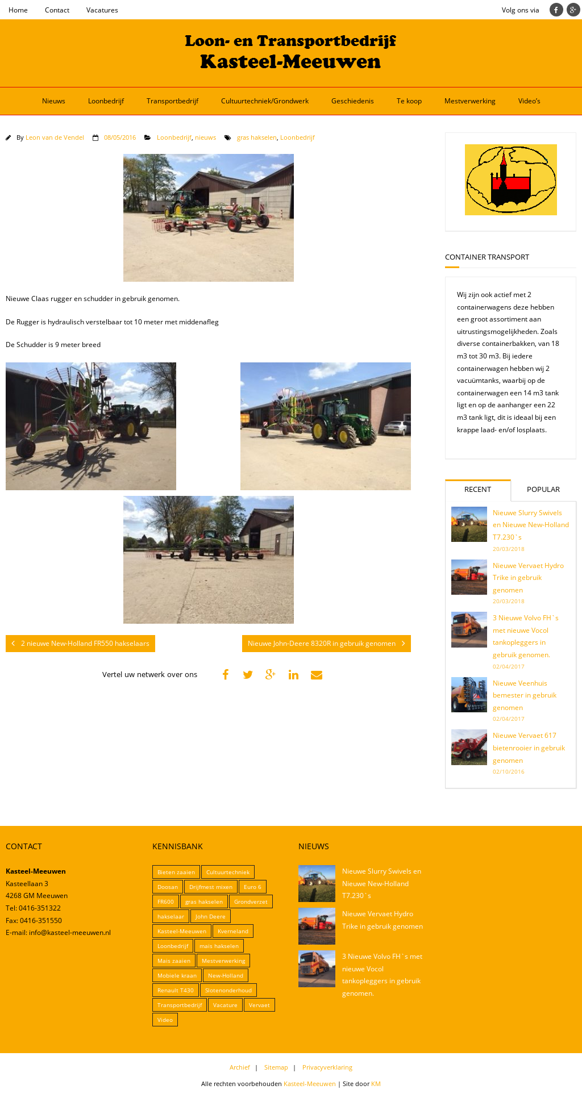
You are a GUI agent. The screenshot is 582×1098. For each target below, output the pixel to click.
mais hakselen (219, 946)
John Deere (211, 916)
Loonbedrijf (106, 101)
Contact (57, 10)
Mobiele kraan (177, 975)
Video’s (529, 101)
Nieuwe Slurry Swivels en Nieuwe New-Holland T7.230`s (531, 525)
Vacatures (102, 10)
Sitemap (276, 1067)
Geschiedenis (352, 101)
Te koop (409, 101)
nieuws (205, 137)
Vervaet (259, 1005)
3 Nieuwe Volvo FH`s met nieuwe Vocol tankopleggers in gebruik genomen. (526, 636)
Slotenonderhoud (228, 990)
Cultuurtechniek (228, 872)
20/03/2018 (509, 549)
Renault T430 (175, 990)
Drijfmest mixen (210, 887)
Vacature (225, 1005)
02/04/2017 (509, 666)
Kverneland (233, 931)
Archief (240, 1067)
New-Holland (225, 975)
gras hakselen (257, 137)
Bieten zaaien (176, 872)
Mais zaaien (173, 961)
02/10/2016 (509, 771)
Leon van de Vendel (55, 137)
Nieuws (53, 101)
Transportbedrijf (172, 101)
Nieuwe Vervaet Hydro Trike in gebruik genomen (528, 578)
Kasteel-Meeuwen (181, 931)
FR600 (165, 901)
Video (165, 1020)
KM (376, 1083)
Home (18, 10)
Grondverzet (251, 901)
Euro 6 (252, 887)
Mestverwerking (470, 101)
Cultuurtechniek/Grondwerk (265, 101)
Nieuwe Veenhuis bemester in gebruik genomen (524, 695)
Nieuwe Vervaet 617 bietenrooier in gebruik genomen (529, 747)
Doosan (167, 887)
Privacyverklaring (327, 1067)
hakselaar (170, 916)
